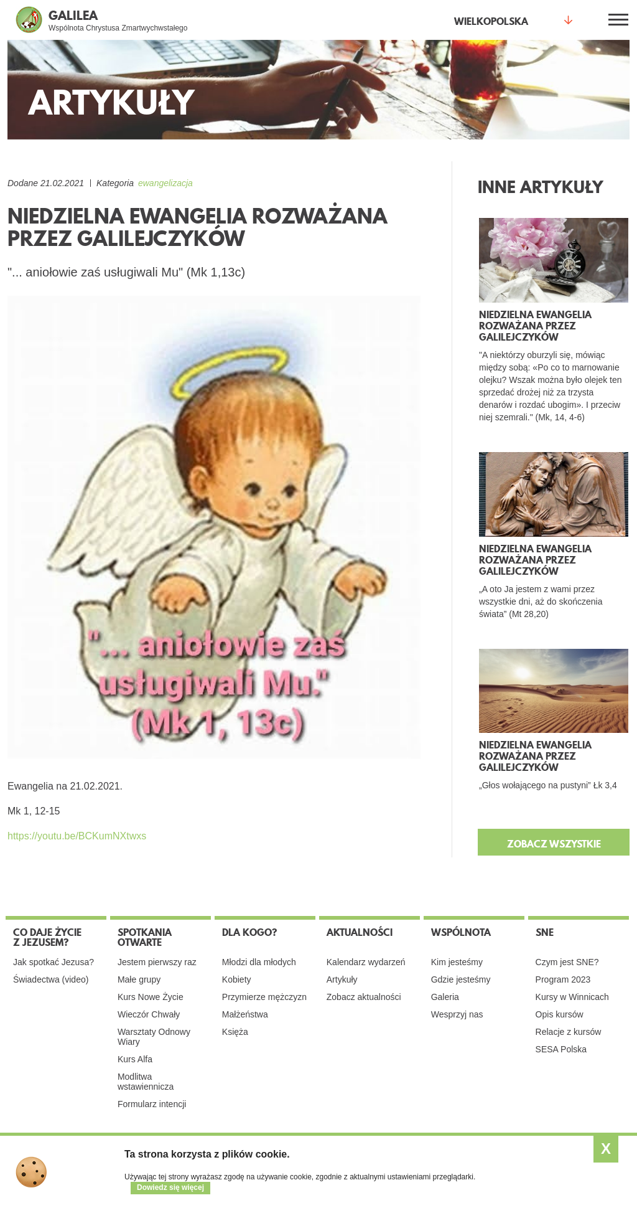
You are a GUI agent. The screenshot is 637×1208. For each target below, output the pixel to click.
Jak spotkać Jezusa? (53, 962)
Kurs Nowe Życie (151, 997)
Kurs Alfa (135, 1059)
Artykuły (342, 979)
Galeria (445, 997)
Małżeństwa (245, 1014)
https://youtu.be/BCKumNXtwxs (76, 836)
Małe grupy (139, 979)
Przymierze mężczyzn (264, 997)
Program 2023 (563, 979)
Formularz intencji (152, 1104)
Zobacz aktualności (364, 997)
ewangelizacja (165, 183)
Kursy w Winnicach (572, 997)
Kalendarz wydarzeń (366, 962)
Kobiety (236, 979)
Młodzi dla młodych (259, 962)
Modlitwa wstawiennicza (146, 1082)
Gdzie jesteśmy (461, 979)
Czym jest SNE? (567, 962)
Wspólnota (461, 932)
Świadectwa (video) (50, 979)
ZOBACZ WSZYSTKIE (554, 844)
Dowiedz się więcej (170, 1187)
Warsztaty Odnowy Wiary (154, 1037)
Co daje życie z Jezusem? (47, 937)
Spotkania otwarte (145, 937)
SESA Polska (561, 1049)
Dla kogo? (249, 932)
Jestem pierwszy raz (157, 962)
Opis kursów (560, 1014)
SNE (545, 932)
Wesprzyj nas (457, 1014)
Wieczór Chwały (149, 1014)
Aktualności (360, 932)
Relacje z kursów (569, 1032)
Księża (235, 1032)
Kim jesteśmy (457, 962)
